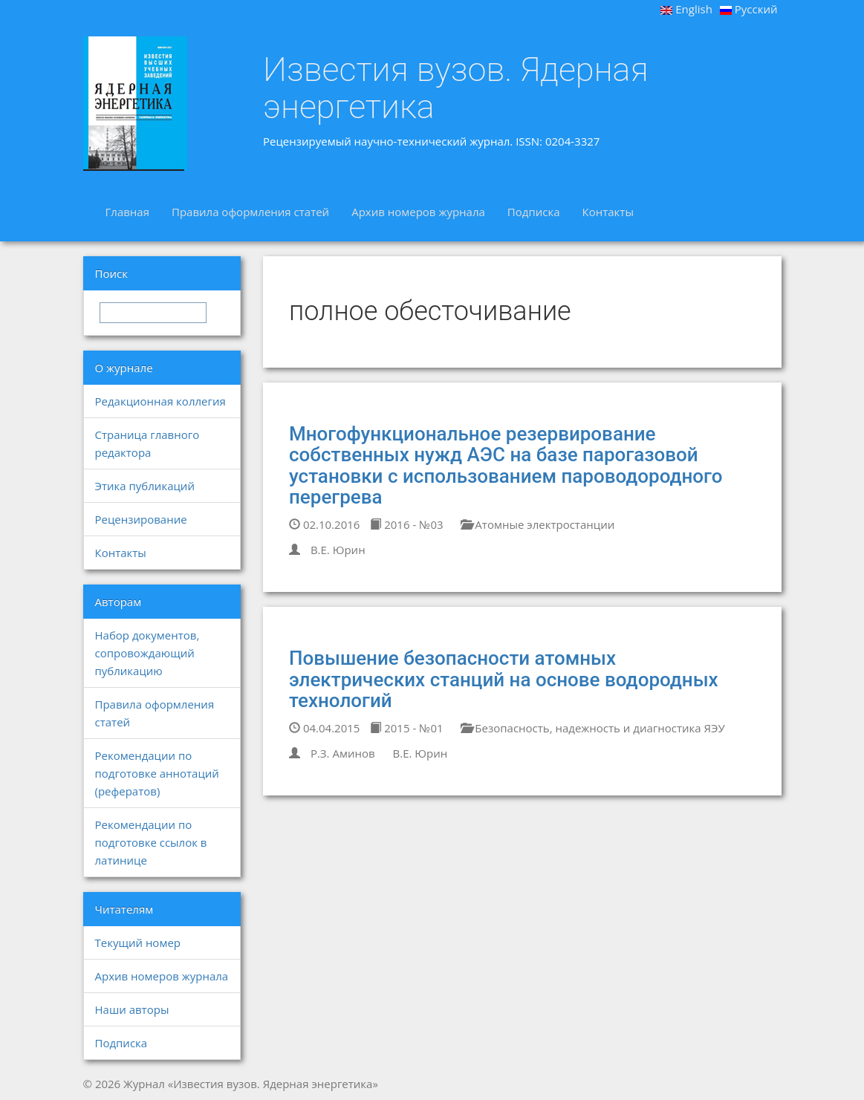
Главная (127, 211)
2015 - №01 (406, 727)
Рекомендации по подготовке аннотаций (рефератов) (157, 773)
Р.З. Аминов (343, 753)
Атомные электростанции (537, 524)
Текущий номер (138, 942)
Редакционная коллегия (160, 401)
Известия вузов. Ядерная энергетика (456, 88)
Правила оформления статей (250, 211)
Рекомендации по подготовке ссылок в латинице (151, 842)
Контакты (608, 211)
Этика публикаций (145, 485)
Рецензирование (141, 519)
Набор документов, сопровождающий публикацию (147, 653)
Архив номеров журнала (418, 211)
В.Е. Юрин (338, 549)
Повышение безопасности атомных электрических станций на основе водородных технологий (503, 679)
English (686, 8)
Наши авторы (132, 1009)
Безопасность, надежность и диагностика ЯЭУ (592, 727)
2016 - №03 (406, 524)
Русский (749, 8)
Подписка (533, 211)
